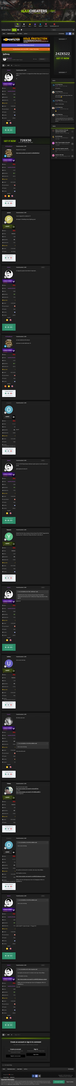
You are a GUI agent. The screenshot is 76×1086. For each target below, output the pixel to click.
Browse (17, 26)
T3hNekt (9, 783)
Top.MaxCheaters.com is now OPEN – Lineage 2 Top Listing (26, 49)
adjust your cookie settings (13, 1084)
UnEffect (9, 656)
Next (8, 65)
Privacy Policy (6, 1077)
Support (40, 26)
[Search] (58, 29)
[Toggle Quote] (18, 591)
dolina (56, 150)
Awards (45, 26)
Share (35, 59)
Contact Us (12, 1077)
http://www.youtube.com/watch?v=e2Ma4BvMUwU (27, 153)
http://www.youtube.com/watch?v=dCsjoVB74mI (27, 788)
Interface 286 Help (59, 154)
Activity (23, 26)
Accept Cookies (59, 1081)
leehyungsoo (58, 143)
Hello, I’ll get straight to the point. (62, 142)
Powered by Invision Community (65, 1076)
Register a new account (16, 1056)
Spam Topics (20, 59)
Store (29, 26)
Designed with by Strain (8, 1074)
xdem (58, 93)
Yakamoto (9, 529)
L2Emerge (57, 137)
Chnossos (57, 133)
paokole (9, 212)
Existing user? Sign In (6, 29)
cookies (31, 1082)
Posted (63, 86)
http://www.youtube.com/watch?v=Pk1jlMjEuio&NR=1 (28, 792)
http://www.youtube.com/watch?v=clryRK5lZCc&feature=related (30, 876)
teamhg (57, 156)
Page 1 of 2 (17, 65)
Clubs (35, 26)
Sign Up (14, 29)
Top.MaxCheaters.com (54, 26)
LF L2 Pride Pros (59, 84)
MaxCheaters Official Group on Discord (25, 45)
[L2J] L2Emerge (58, 136)
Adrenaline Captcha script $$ (61, 148)
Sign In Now (35, 1054)
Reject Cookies (69, 1081)
